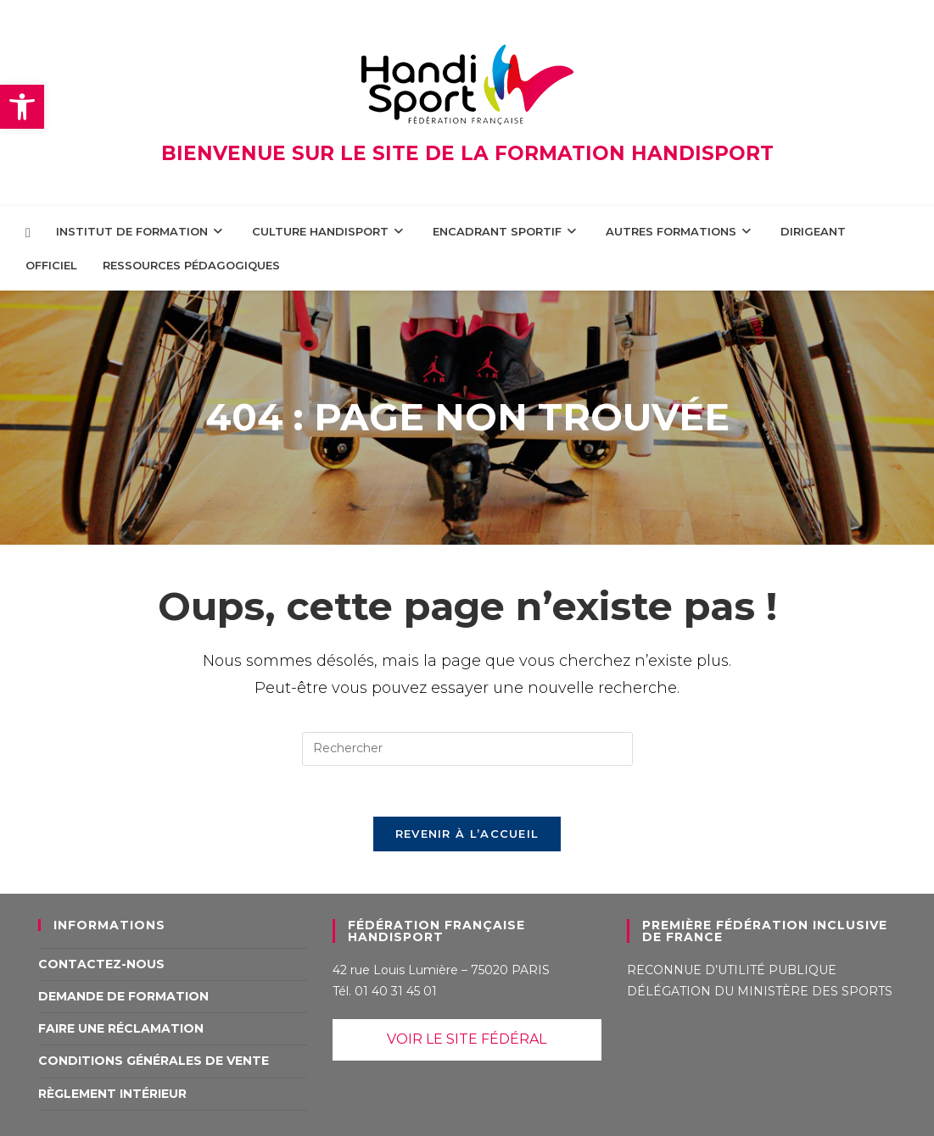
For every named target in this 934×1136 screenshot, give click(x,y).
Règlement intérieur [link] (112, 1093)
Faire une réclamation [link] (121, 1028)
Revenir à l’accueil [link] (467, 833)
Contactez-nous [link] (101, 964)
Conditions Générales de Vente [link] (153, 1060)
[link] (22, 107)
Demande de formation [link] (123, 996)
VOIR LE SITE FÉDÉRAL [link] (466, 1039)
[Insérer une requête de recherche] (467, 749)
